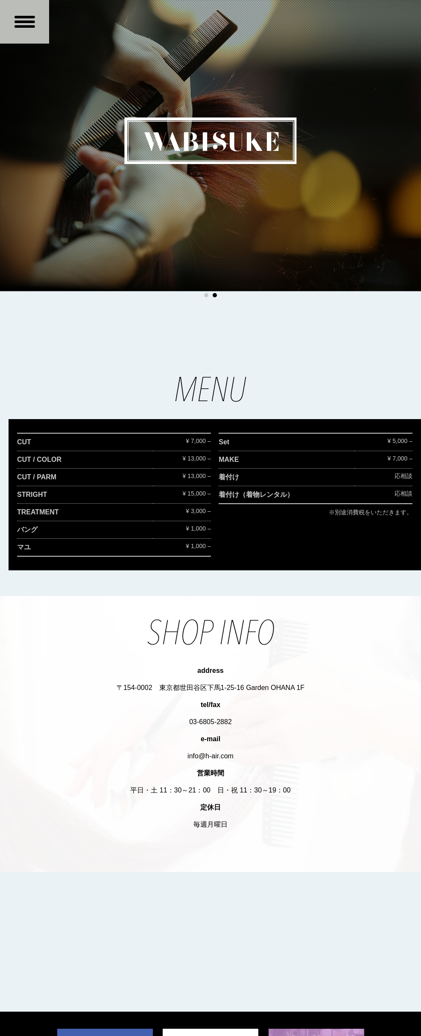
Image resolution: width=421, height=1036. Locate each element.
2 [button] (215, 295)
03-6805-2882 (210, 721)
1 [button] (206, 295)
